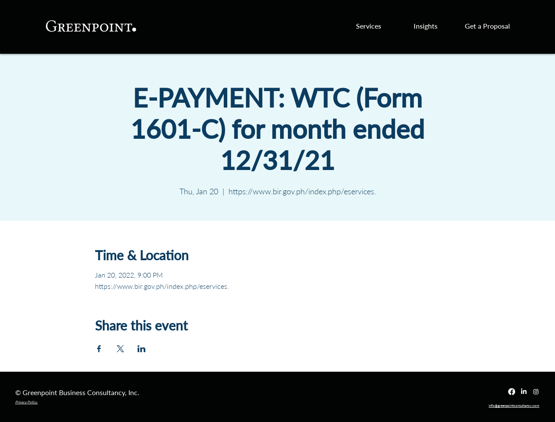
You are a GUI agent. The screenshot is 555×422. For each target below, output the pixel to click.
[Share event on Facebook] (99, 348)
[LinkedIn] (523, 391)
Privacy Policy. (26, 402)
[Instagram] (535, 391)
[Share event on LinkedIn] (141, 348)
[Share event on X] (120, 348)
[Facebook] (511, 391)
